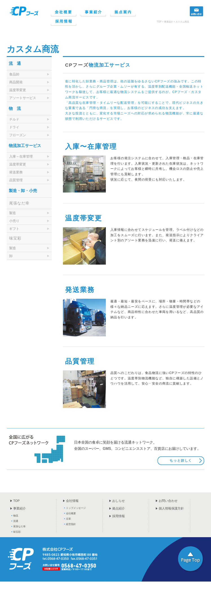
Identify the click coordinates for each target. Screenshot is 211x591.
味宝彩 (17, 531)
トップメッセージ (76, 508)
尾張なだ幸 (19, 526)
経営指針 (71, 524)
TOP (16, 501)
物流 (15, 515)
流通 (15, 521)
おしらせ (118, 501)
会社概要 (71, 513)
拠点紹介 (118, 508)
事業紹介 (19, 508)
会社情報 (72, 501)
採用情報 (118, 516)
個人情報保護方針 (171, 508)
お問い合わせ (168, 501)
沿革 (68, 518)
